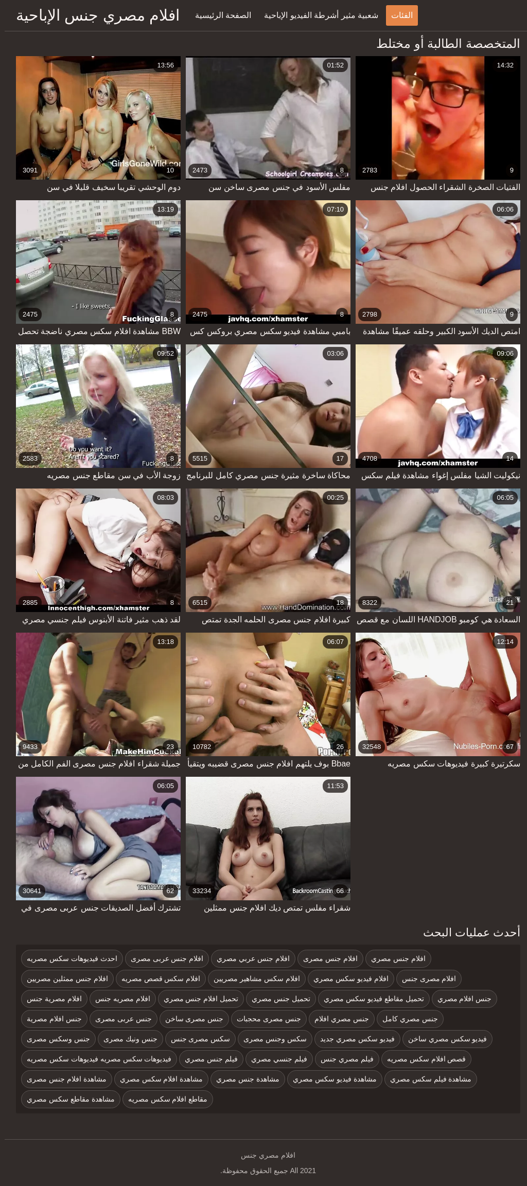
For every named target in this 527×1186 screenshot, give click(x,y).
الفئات (397, 15)
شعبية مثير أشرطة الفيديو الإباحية (316, 15)
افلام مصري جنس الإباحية (93, 15)
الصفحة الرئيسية (218, 15)
